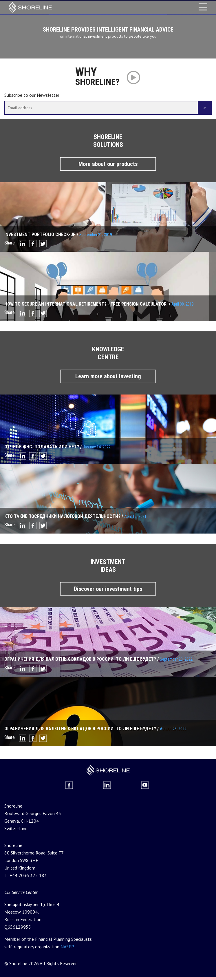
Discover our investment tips (108, 588)
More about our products (108, 163)
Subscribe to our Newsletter (31, 94)
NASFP (67, 946)
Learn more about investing (108, 375)
